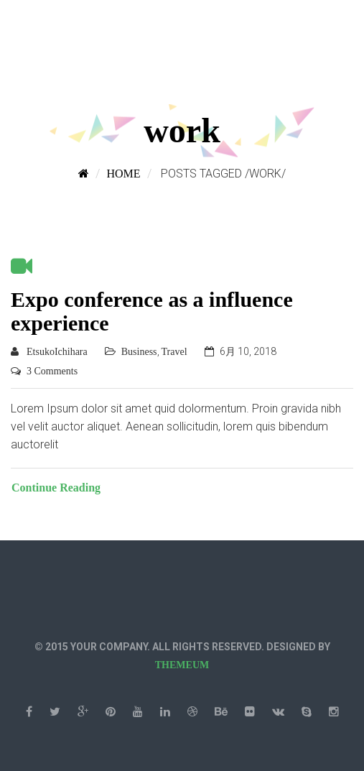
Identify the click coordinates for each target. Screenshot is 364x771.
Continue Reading (56, 487)
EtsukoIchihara (57, 351)
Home (123, 173)
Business (139, 351)
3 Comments (52, 371)
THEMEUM (182, 665)
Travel (174, 351)
